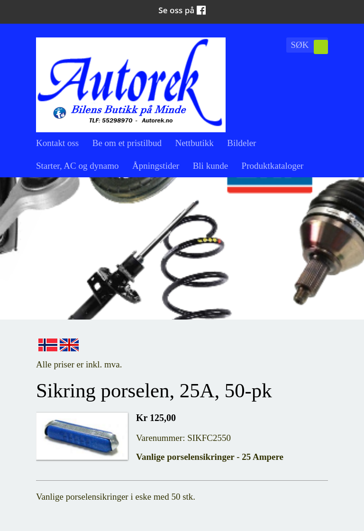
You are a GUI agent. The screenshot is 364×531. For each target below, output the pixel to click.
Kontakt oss (57, 143)
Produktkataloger (273, 166)
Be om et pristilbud (127, 143)
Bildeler (241, 143)
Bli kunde (210, 166)
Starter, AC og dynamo (77, 166)
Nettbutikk (194, 143)
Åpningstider (155, 166)
